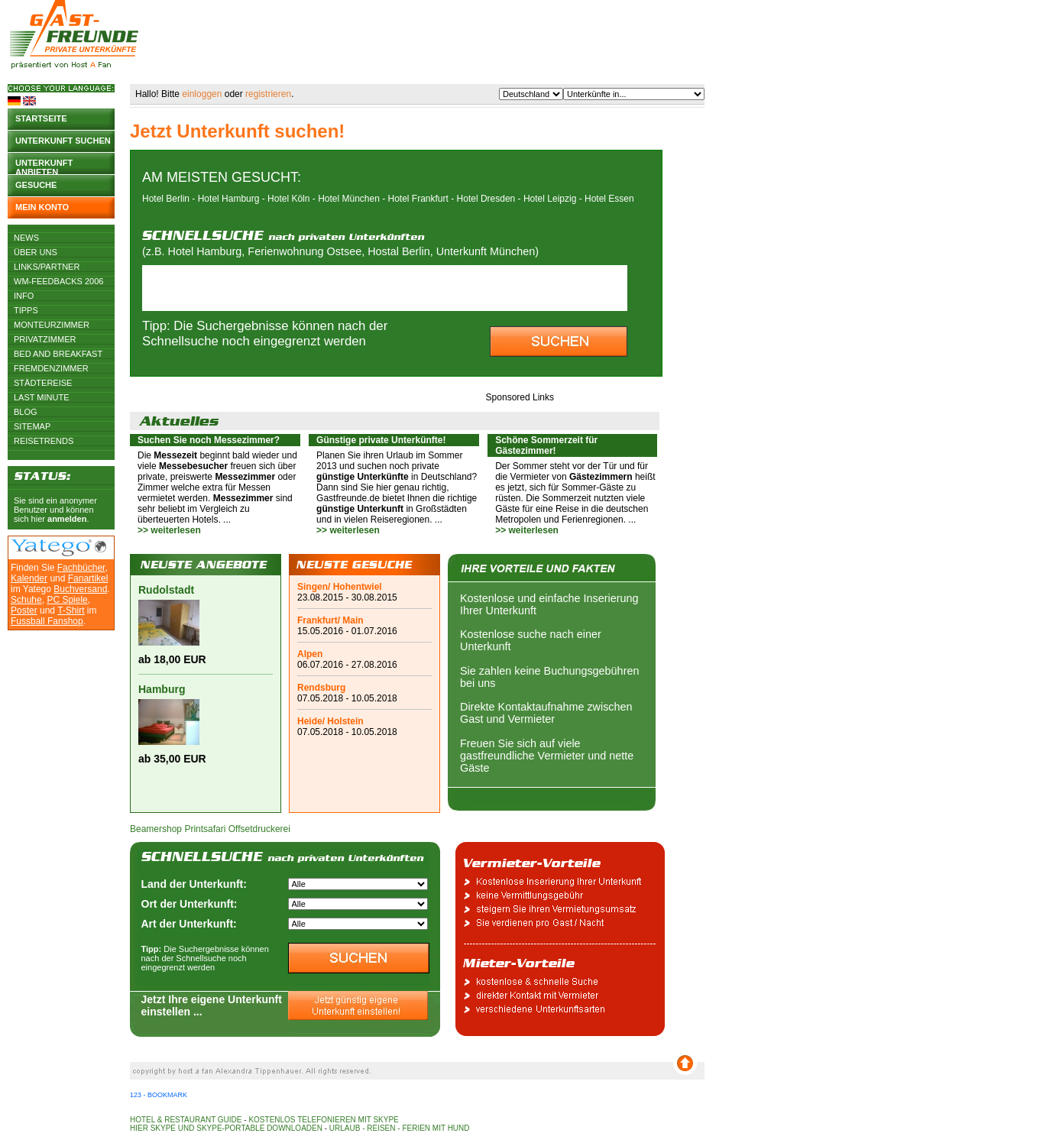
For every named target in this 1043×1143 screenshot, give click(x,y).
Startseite (41, 118)
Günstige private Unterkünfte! (380, 440)
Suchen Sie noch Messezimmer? (209, 440)
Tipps (26, 310)
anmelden (66, 518)
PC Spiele (67, 599)
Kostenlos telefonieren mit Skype (323, 1119)
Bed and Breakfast (58, 353)
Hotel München (349, 198)
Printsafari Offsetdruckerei (237, 829)
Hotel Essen (609, 198)
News (26, 237)
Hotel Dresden (486, 198)
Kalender (29, 578)
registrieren (268, 94)
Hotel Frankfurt (418, 198)
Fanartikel (88, 578)
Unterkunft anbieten (44, 166)
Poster (24, 610)
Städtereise (43, 382)
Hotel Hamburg (229, 198)
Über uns (35, 252)
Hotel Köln (288, 198)
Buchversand (80, 589)
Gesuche (36, 184)
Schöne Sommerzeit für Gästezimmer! (546, 445)
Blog (25, 411)
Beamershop (156, 829)
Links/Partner (46, 266)
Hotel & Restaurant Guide (186, 1119)
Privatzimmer (45, 339)
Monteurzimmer (51, 324)
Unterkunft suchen (63, 140)
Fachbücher (81, 567)
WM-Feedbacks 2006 (58, 281)
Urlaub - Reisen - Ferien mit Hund (399, 1128)
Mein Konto (42, 207)
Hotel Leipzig (549, 198)
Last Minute (42, 397)
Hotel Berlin (165, 198)
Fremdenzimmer (51, 368)
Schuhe (26, 599)
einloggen (202, 94)
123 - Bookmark (158, 1095)
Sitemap (32, 426)
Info (24, 295)
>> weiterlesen (169, 530)
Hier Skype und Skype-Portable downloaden (226, 1128)
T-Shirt (70, 610)
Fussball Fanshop (47, 621)
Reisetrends (43, 440)
